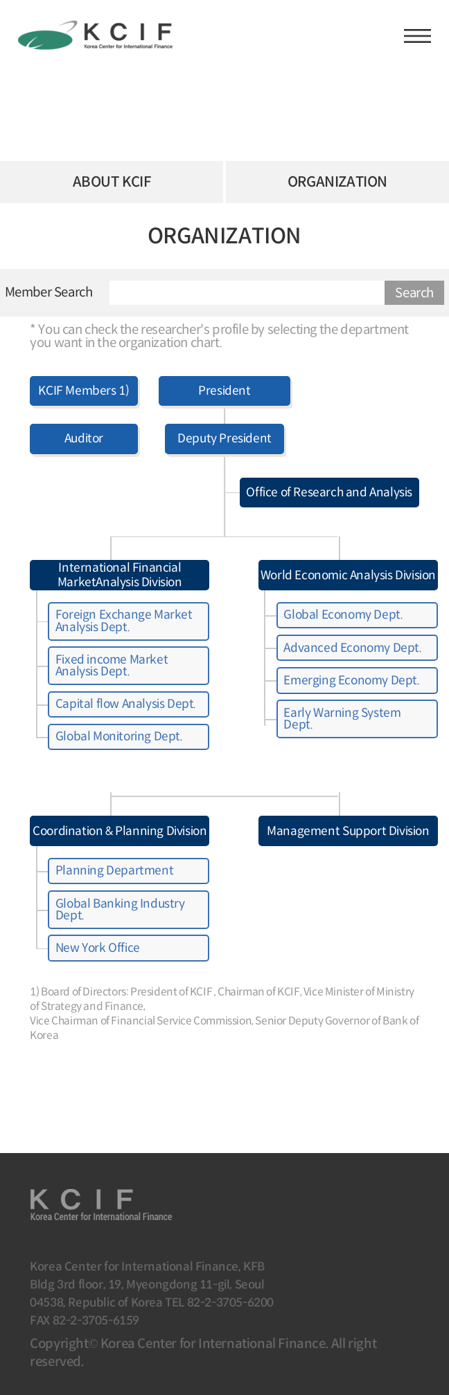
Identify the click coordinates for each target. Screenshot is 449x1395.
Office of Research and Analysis (329, 492)
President (224, 390)
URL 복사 (416, 248)
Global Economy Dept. (343, 614)
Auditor (83, 438)
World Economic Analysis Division (348, 575)
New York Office (97, 947)
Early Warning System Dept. (341, 718)
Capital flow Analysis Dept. (125, 703)
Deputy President (224, 438)
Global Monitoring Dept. (119, 736)
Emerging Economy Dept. (351, 680)
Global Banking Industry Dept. (120, 909)
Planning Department (114, 870)
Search (414, 293)
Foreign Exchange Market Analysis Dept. (124, 620)
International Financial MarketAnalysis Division (120, 575)
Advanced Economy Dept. (352, 647)
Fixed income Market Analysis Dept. (111, 665)
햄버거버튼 (417, 36)
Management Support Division (348, 831)
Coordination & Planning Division (119, 831)
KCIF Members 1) (83, 390)
